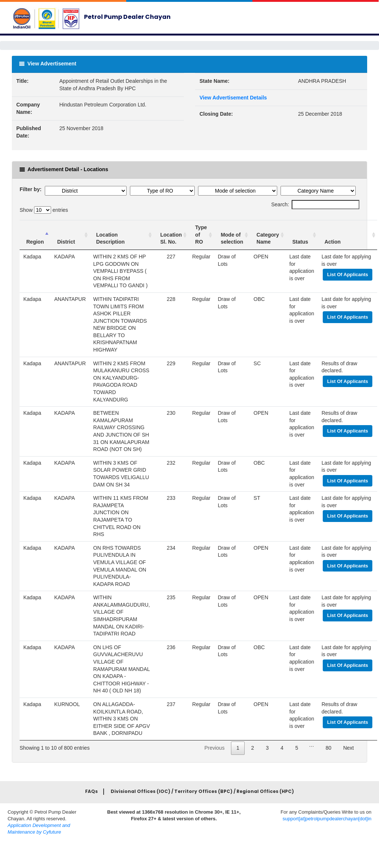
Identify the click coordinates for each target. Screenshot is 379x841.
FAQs (91, 791)
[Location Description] (122, 235)
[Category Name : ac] (268, 235)
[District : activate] (69, 235)
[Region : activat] (35, 235)
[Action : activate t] (348, 235)
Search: (315, 205)
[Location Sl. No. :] (171, 235)
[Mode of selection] (232, 235)
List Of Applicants (347, 274)
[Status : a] (302, 235)
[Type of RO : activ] (201, 235)
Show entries (44, 210)
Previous (214, 748)
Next (348, 748)
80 (329, 748)
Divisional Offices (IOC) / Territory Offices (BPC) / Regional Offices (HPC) (202, 791)
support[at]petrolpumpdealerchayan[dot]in (327, 818)
